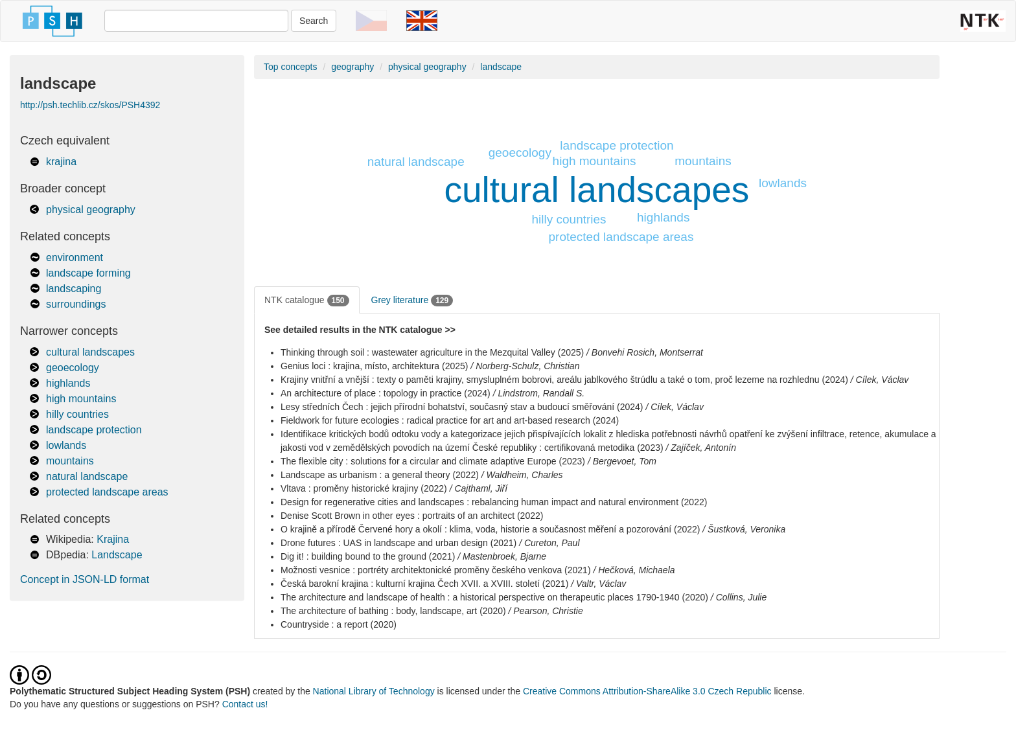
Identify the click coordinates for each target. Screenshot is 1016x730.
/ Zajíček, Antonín (701, 447)
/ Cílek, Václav (879, 379)
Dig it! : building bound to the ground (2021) (368, 556)
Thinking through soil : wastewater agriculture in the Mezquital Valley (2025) (432, 352)
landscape (501, 67)
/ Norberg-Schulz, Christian (524, 366)
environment (74, 257)
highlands (68, 383)
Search (313, 21)
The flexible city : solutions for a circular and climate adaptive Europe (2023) (433, 461)
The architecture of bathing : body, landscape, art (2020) (393, 611)
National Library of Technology (374, 691)
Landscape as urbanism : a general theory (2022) (380, 475)
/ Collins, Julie (739, 597)
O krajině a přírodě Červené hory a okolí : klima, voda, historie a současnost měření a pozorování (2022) (490, 529)
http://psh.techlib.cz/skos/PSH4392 (90, 105)
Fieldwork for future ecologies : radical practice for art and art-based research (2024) (450, 420)
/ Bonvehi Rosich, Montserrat (644, 352)
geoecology (72, 367)
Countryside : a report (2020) (339, 624)
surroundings (76, 304)
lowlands (66, 445)
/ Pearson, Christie (546, 611)
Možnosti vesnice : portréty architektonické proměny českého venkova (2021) (436, 570)
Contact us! (245, 704)
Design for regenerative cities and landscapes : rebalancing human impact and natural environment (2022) (494, 502)
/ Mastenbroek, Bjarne (501, 556)
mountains (70, 460)
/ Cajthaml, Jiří (478, 488)
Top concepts (291, 67)
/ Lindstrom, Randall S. (539, 393)
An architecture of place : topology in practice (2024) (386, 393)
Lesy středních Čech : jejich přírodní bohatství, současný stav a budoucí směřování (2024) (462, 407)
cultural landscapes (90, 352)
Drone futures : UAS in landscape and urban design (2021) (398, 543)
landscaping (73, 288)
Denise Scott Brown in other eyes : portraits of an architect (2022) (412, 515)
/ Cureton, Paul (549, 543)
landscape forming (88, 273)
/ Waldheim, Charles (522, 475)
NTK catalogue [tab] (306, 300)
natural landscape (87, 476)
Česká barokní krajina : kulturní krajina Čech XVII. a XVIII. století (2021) (424, 583)
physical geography (90, 209)
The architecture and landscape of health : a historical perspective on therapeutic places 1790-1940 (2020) (494, 597)
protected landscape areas (107, 491)
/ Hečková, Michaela (634, 570)
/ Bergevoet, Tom (622, 461)
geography (352, 67)
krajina (61, 161)
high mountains (81, 398)
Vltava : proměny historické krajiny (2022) (364, 488)
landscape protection (94, 429)
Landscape (116, 554)
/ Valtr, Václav (598, 583)
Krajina (113, 539)
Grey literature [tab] (412, 300)
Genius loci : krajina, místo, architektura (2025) (374, 366)
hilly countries (77, 414)
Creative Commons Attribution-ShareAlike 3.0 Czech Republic (648, 691)
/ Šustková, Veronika (743, 529)
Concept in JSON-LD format (84, 579)
